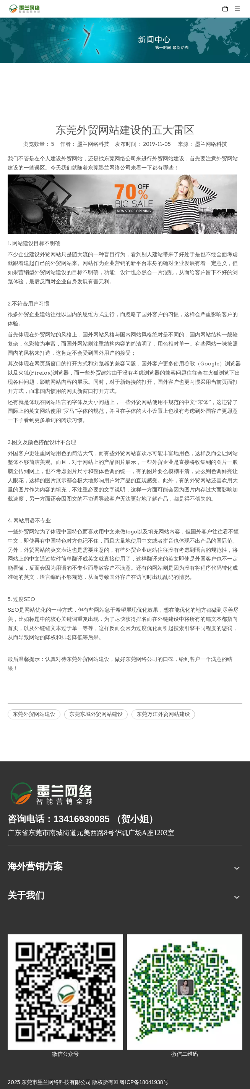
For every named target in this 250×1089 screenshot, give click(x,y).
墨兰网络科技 (211, 144)
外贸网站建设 (168, 158)
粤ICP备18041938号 (144, 1082)
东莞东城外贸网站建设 (96, 714)
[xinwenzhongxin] (125, 40)
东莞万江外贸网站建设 (163, 714)
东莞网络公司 (120, 158)
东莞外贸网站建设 (34, 714)
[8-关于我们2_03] (51, 794)
